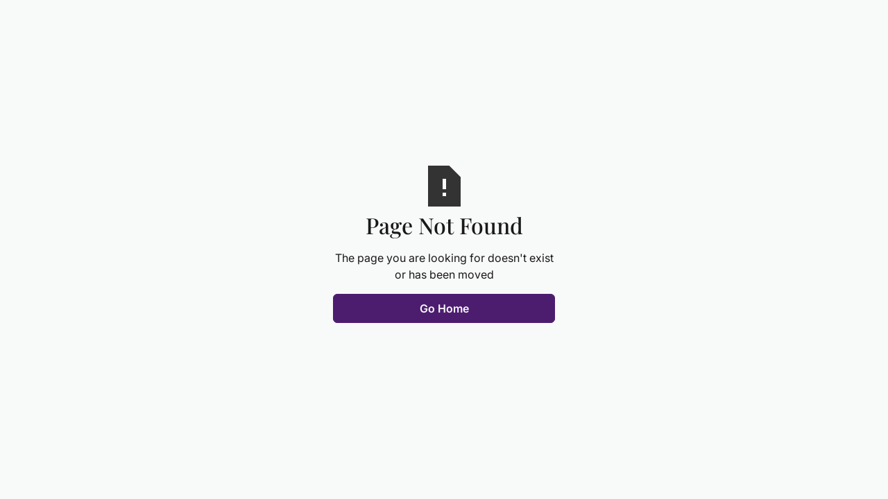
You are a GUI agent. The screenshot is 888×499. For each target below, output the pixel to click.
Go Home (444, 308)
